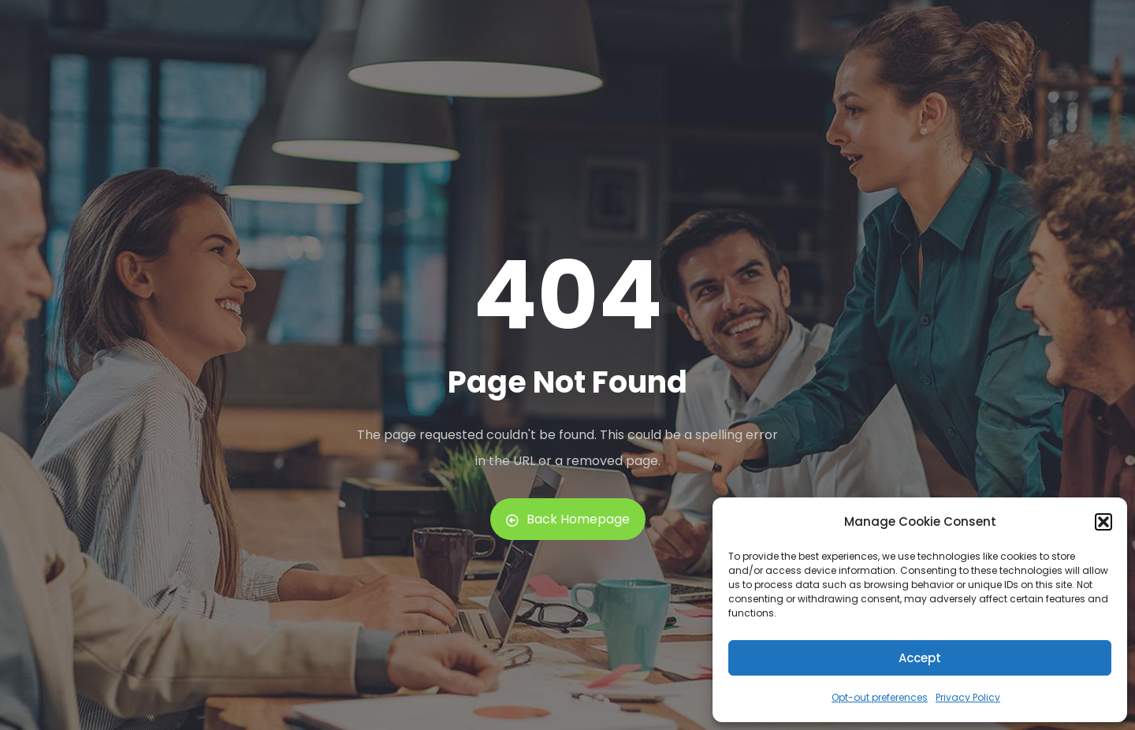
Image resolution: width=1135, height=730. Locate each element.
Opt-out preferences (880, 697)
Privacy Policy (968, 697)
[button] (1103, 522)
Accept (920, 658)
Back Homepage (568, 519)
